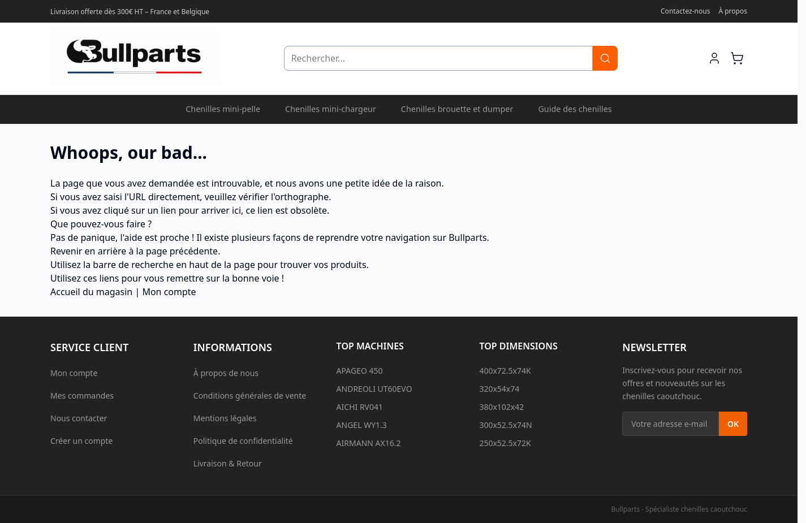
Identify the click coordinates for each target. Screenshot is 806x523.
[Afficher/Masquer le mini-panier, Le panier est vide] (737, 58)
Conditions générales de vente (249, 395)
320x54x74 (499, 388)
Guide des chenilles (574, 108)
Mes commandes (82, 395)
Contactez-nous (685, 11)
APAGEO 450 (360, 370)
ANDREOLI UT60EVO (374, 388)
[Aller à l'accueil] (135, 58)
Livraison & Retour (227, 463)
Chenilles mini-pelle (223, 108)
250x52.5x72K (505, 443)
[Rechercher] (605, 58)
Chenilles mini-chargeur (330, 108)
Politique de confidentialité (243, 440)
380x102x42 (501, 406)
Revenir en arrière (88, 251)
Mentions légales (225, 418)
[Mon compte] (714, 58)
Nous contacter (78, 418)
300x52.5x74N (505, 425)
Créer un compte (81, 440)
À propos (732, 11)
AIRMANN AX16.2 (369, 443)
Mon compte (169, 292)
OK (733, 423)
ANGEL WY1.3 (362, 425)
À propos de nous (225, 373)
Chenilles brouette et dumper (457, 108)
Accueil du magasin (91, 292)
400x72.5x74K (505, 370)
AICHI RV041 (360, 406)
